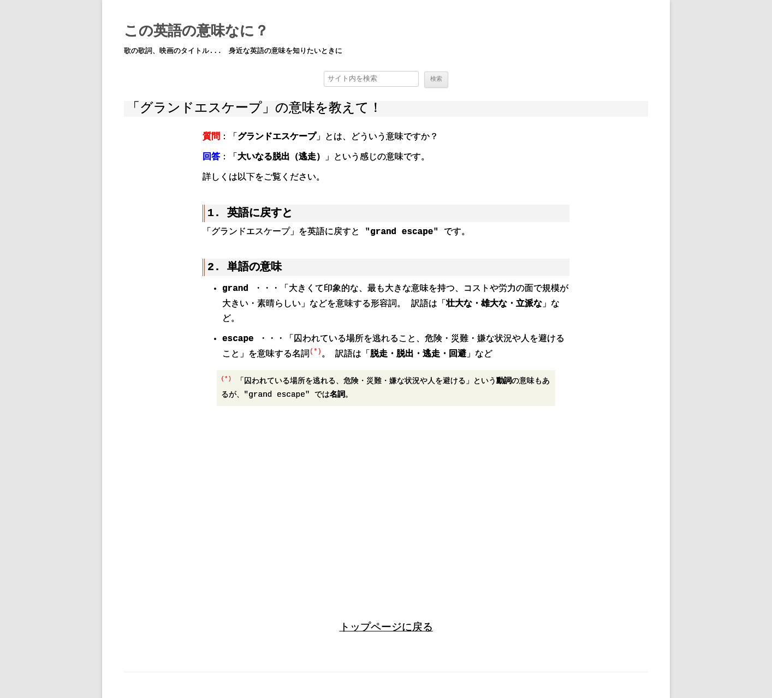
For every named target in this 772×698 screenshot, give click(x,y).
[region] (386, 504)
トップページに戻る (386, 626)
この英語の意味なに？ (196, 31)
